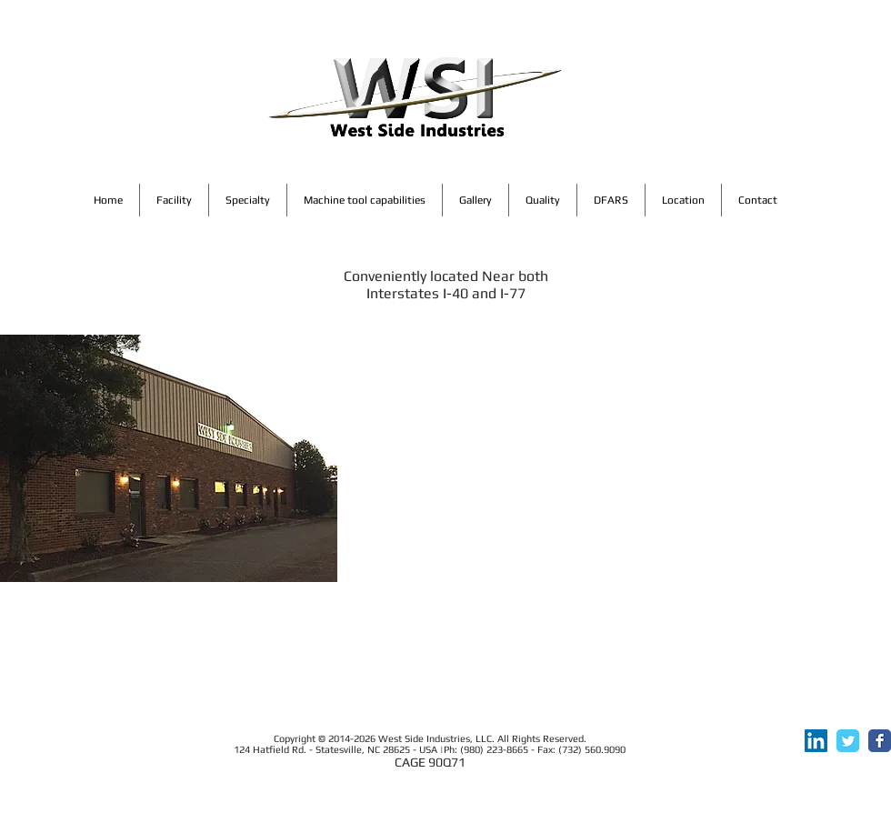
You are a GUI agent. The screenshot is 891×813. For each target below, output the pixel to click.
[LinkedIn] (816, 740)
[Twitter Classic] (847, 740)
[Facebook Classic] (879, 740)
